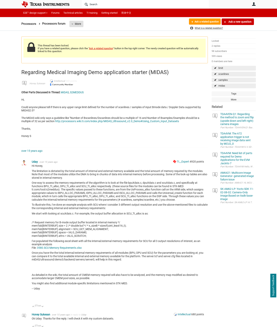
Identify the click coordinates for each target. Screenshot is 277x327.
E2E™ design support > (35, 12)
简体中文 (126, 12)
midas (221, 85)
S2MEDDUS (77, 92)
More (78, 23)
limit (220, 68)
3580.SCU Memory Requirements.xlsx (59, 247)
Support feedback (273, 285)
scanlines (223, 74)
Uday (35, 161)
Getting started (109, 12)
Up (33, 306)
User (254, 4)
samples (223, 79)
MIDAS (65, 92)
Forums (55, 12)
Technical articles (73, 12)
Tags (233, 93)
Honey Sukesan (37, 83)
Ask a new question (239, 21)
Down (42, 306)
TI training (92, 12)
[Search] (145, 4)
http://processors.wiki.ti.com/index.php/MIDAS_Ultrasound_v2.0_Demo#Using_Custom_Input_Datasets (117, 121)
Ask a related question (205, 21)
